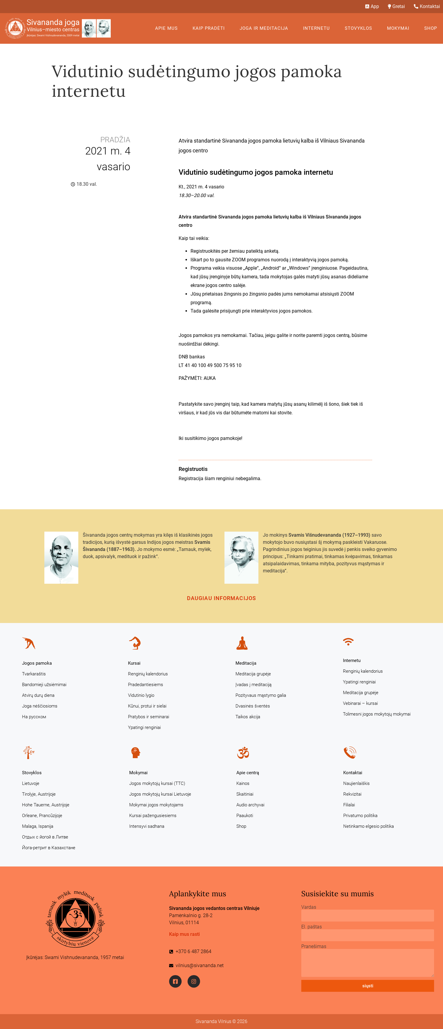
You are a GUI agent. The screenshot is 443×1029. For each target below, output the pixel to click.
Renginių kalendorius (148, 674)
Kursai (134, 663)
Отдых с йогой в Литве (45, 837)
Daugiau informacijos (221, 598)
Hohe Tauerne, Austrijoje (45, 805)
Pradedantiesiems (145, 684)
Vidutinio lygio (141, 695)
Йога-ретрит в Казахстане (48, 847)
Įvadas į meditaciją (253, 684)
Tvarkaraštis (34, 674)
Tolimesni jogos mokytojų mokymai (377, 714)
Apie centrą (247, 772)
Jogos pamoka (37, 663)
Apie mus (168, 28)
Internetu (318, 28)
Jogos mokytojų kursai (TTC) (157, 783)
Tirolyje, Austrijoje (39, 794)
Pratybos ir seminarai (148, 716)
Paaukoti (244, 815)
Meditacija (245, 663)
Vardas (308, 907)
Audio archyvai (250, 805)
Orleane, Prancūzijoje (42, 815)
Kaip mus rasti (184, 934)
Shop (430, 28)
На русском (34, 716)
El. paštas (311, 927)
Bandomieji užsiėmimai (44, 684)
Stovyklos (360, 28)
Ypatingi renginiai (144, 727)
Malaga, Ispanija (37, 826)
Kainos (242, 783)
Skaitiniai (244, 794)
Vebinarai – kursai (360, 703)
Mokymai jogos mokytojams (156, 805)
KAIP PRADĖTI (210, 28)
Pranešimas (313, 946)
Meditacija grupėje (253, 674)
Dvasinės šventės (252, 706)
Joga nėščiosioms (39, 706)
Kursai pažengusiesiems (153, 815)
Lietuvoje (30, 783)
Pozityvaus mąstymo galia (260, 695)
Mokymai (399, 28)
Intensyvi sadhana (146, 826)
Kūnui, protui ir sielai (147, 706)
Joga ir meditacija (265, 28)
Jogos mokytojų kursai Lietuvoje (160, 794)
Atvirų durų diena (38, 695)
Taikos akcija (247, 716)
